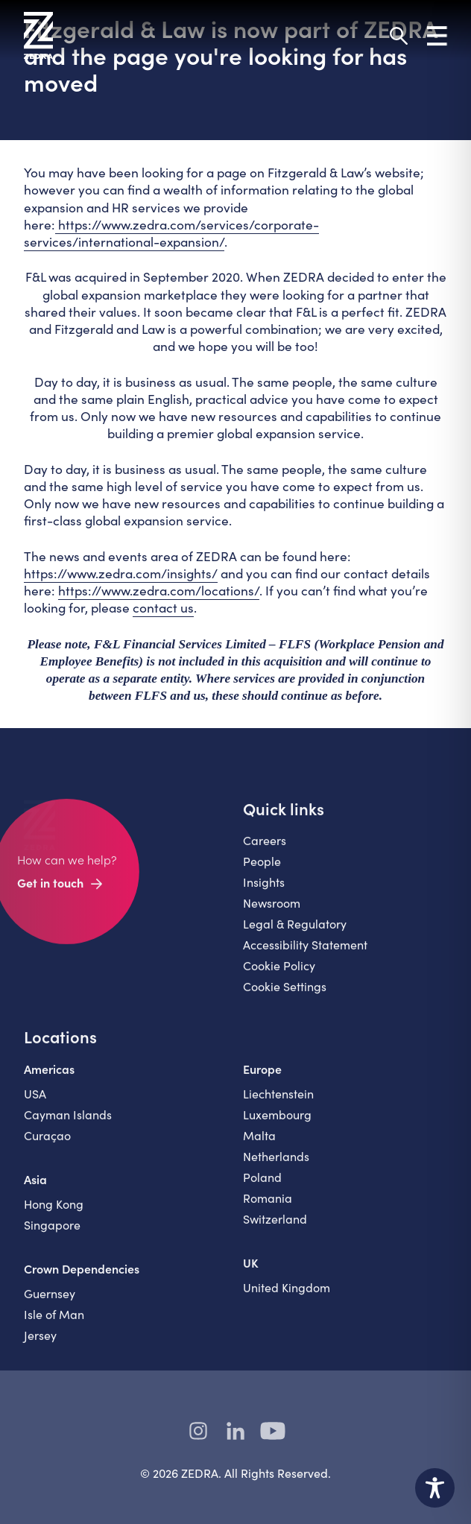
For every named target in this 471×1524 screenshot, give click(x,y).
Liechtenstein (278, 1102)
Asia (35, 1187)
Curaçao (47, 1143)
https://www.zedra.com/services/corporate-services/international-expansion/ (171, 232)
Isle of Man (54, 1322)
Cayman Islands (68, 1123)
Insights (264, 890)
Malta (259, 1143)
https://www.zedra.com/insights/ (121, 573)
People (262, 869)
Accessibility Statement (305, 953)
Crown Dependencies (81, 1276)
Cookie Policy (279, 973)
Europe (262, 1077)
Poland (262, 1185)
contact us (163, 607)
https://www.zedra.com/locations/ (158, 590)
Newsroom (271, 911)
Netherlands (276, 1164)
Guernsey (49, 1301)
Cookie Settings (284, 994)
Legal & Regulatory (295, 932)
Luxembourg (277, 1123)
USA (35, 1102)
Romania (267, 1206)
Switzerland (275, 1227)
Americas (49, 1077)
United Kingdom (286, 1295)
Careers (264, 848)
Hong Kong (53, 1212)
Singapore (52, 1233)
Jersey (40, 1343)
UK (251, 1270)
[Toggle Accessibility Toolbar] (435, 1488)
